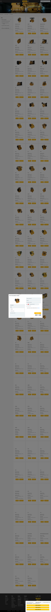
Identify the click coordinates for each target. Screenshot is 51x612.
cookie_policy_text (39, 602)
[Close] (41, 295)
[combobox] (28, 304)
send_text (37, 313)
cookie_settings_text (38, 609)
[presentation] (31, 310)
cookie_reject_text (37, 607)
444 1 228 (38, 315)
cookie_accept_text (37, 605)
